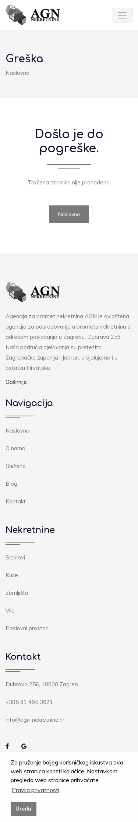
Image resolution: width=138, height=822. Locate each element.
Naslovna (17, 72)
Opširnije (16, 381)
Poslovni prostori (27, 628)
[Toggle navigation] (122, 15)
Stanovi (15, 557)
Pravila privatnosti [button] (35, 790)
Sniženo (16, 465)
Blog (11, 483)
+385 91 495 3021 (29, 701)
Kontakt (16, 501)
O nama (15, 448)
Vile (10, 610)
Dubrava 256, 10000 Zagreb (42, 684)
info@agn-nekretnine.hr (35, 719)
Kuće (12, 575)
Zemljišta (17, 592)
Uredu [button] (23, 808)
